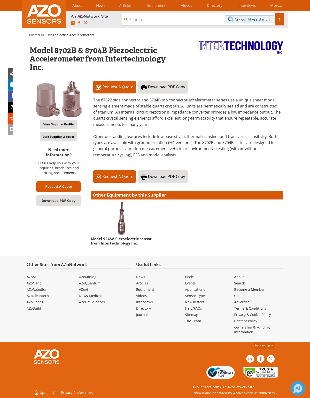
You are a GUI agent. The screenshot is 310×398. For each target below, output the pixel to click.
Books (189, 277)
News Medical (90, 295)
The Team (193, 321)
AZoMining (87, 277)
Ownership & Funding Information (252, 329)
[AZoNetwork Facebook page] (79, 23)
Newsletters (194, 302)
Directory (143, 308)
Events (190, 283)
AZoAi (83, 289)
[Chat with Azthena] (298, 388)
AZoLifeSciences (92, 302)
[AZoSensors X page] (85, 23)
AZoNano (34, 283)
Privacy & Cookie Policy (252, 314)
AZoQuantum (90, 283)
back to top (264, 345)
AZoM (31, 277)
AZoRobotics (36, 289)
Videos (141, 295)
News (140, 277)
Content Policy (245, 321)
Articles (142, 283)
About (239, 277)
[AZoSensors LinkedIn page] (73, 23)
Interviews (144, 302)
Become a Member (249, 289)
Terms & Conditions (250, 308)
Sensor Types (196, 295)
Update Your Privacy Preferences (63, 392)
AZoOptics (35, 302)
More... (275, 5)
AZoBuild (34, 308)
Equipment (145, 289)
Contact (240, 295)
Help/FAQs (193, 308)
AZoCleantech (38, 295)
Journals (142, 314)
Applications (195, 289)
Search (239, 283)
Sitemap (191, 314)
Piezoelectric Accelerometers (71, 35)
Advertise (241, 302)
